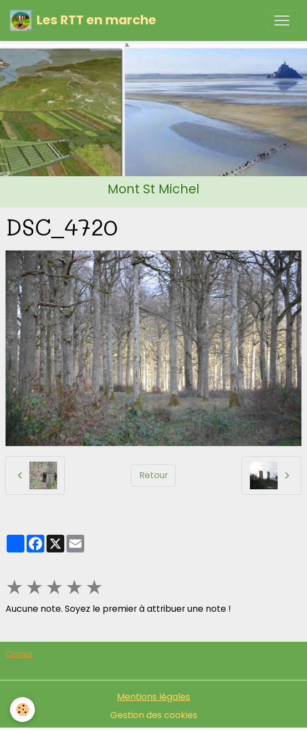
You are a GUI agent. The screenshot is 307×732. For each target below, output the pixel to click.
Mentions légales (153, 696)
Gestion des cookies (153, 715)
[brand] (83, 20)
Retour (153, 475)
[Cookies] (22, 709)
